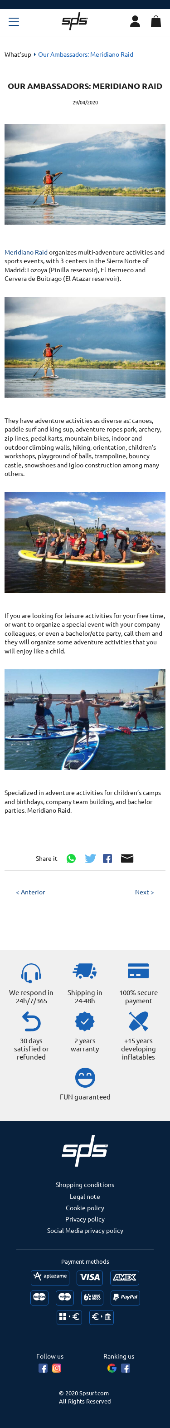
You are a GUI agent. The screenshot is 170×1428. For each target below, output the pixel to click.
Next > (144, 892)
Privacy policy (85, 1219)
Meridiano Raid (27, 252)
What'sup (18, 54)
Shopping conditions (85, 1184)
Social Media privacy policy (85, 1230)
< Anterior (30, 892)
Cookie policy (85, 1207)
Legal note (85, 1196)
